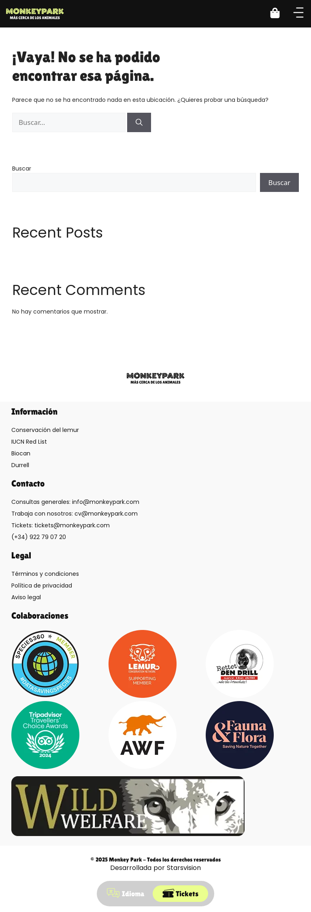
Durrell (20, 465)
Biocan (20, 453)
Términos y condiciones (45, 574)
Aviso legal (26, 597)
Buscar (21, 168)
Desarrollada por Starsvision (155, 867)
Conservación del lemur (45, 430)
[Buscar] (139, 122)
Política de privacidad (41, 585)
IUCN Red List (29, 442)
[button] (280, 14)
